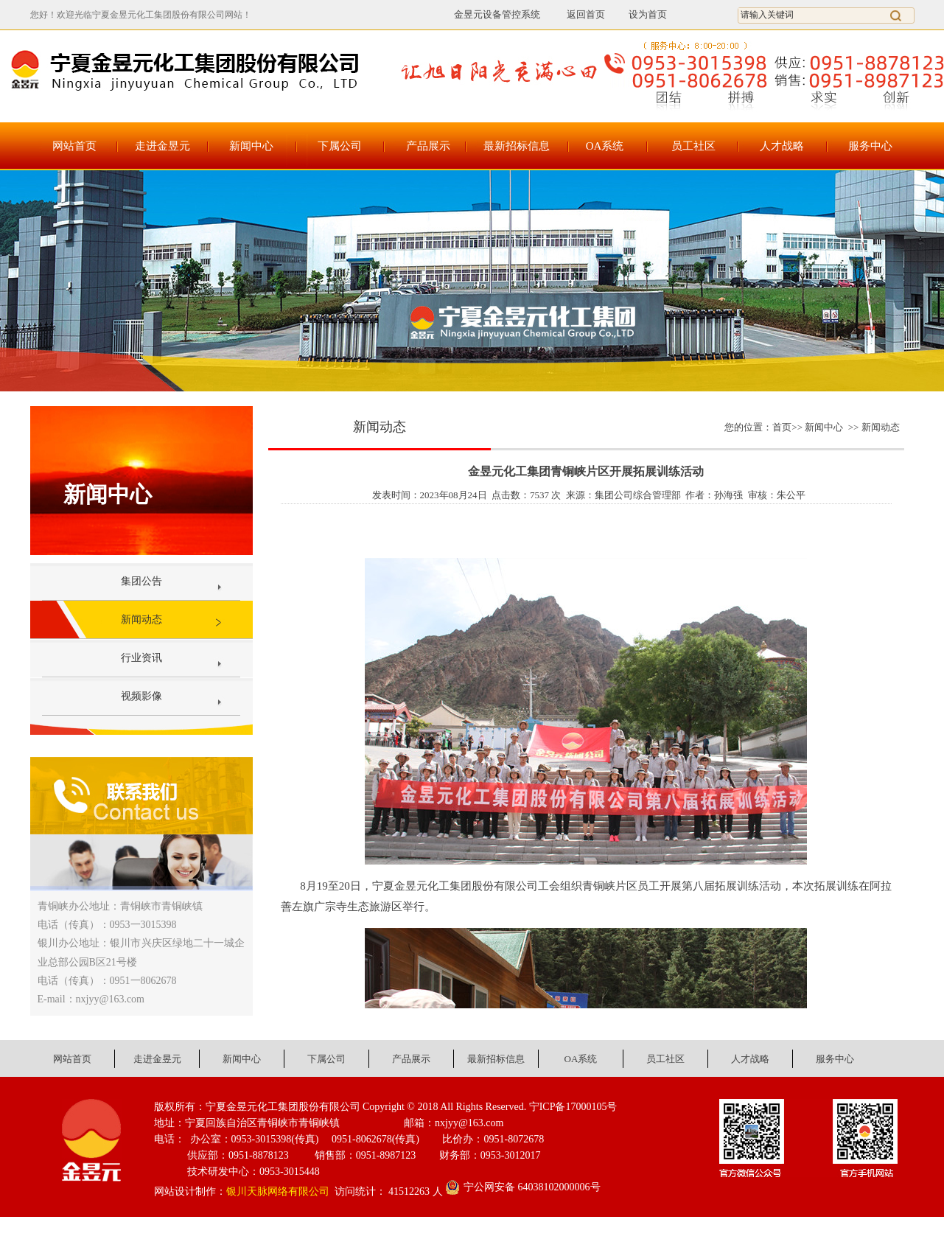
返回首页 (577, 14)
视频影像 (141, 696)
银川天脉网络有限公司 (277, 1191)
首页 (781, 427)
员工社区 (693, 146)
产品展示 (428, 146)
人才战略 (782, 146)
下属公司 (340, 146)
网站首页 (74, 146)
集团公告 (141, 581)
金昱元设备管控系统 (497, 14)
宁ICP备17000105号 (573, 1106)
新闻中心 (251, 146)
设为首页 (648, 14)
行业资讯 (141, 657)
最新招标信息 (516, 146)
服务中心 (870, 146)
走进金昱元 (162, 146)
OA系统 (605, 146)
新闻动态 (141, 619)
